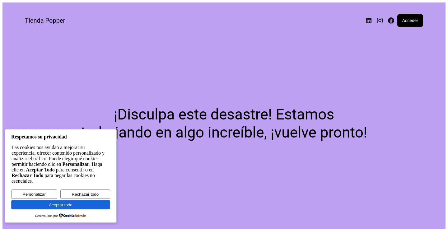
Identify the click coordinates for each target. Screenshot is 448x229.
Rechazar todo (85, 194)
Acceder (410, 20)
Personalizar (34, 194)
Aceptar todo (60, 205)
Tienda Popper (45, 20)
